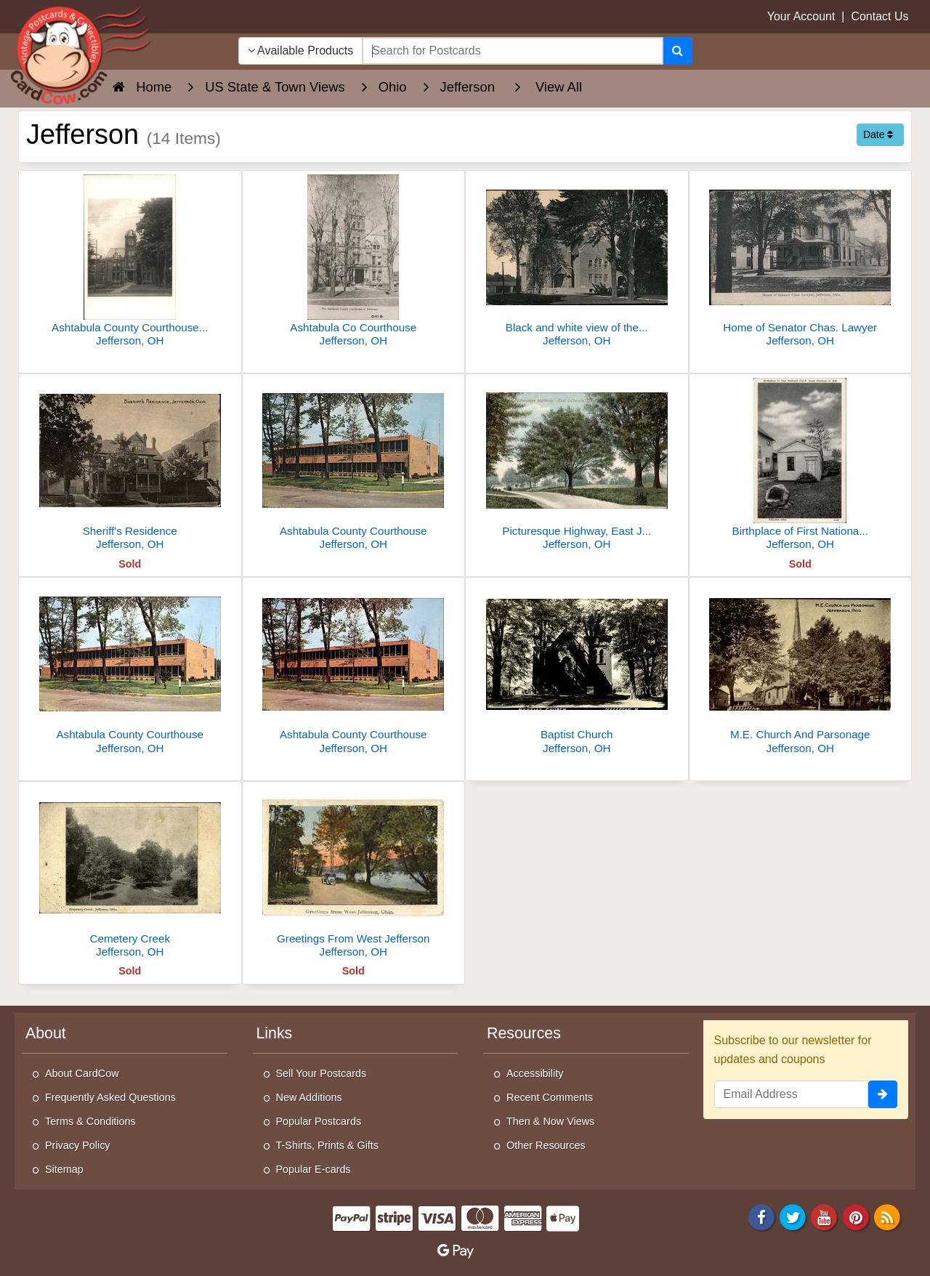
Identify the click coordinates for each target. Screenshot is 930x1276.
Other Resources (546, 1145)
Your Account (801, 16)
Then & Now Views (550, 1121)
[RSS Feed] (887, 1216)
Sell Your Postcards (321, 1073)
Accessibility (534, 1073)
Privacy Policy (77, 1145)
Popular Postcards (319, 1121)
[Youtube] (824, 1216)
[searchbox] (512, 51)
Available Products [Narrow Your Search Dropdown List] (301, 50)
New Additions (309, 1097)
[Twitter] (792, 1216)
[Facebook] (761, 1216)
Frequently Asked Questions (110, 1097)
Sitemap (64, 1169)
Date (878, 134)
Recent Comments (549, 1097)
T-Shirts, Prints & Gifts (327, 1145)
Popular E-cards (313, 1169)
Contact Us (879, 16)
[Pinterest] (856, 1216)
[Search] (677, 51)
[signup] (882, 1094)
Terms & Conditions (90, 1121)
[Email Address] (791, 1094)
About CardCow (82, 1073)
